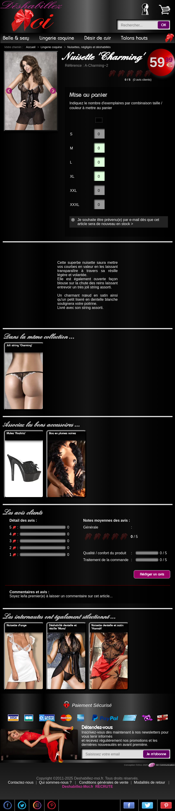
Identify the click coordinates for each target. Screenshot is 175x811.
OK (163, 25)
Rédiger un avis (152, 574)
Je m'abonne (156, 754)
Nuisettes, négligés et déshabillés (89, 47)
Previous (9, 91)
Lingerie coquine (51, 47)
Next (53, 91)
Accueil (30, 47)
